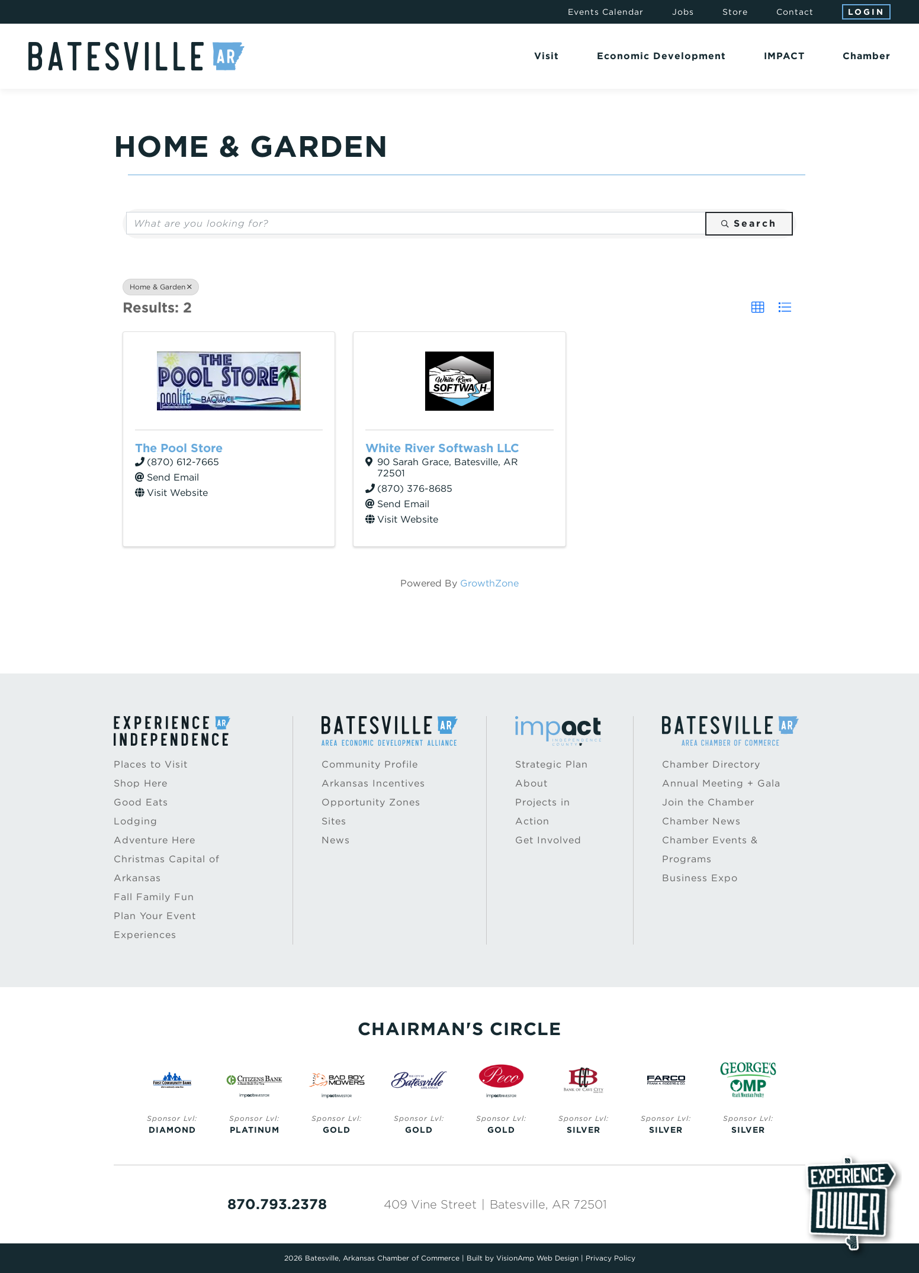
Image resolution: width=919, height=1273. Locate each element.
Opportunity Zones (371, 802)
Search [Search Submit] (749, 223)
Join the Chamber (708, 802)
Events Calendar (606, 12)
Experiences (145, 934)
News (336, 840)
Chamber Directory (711, 764)
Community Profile (370, 764)
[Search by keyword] (416, 223)
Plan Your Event (155, 915)
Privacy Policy (610, 1257)
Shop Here (141, 783)
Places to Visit (151, 764)
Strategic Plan (551, 764)
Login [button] (866, 12)
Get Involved (548, 840)
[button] (758, 308)
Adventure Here (154, 840)
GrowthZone (489, 583)
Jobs (683, 12)
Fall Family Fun (154, 897)
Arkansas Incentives (373, 783)
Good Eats (141, 802)
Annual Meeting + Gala (721, 783)
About (531, 783)
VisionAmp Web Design (537, 1257)
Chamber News (701, 821)
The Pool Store (179, 448)
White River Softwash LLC (442, 448)
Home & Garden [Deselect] (161, 286)
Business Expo (700, 878)
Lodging (136, 821)
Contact (795, 12)
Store (735, 12)
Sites (334, 821)
